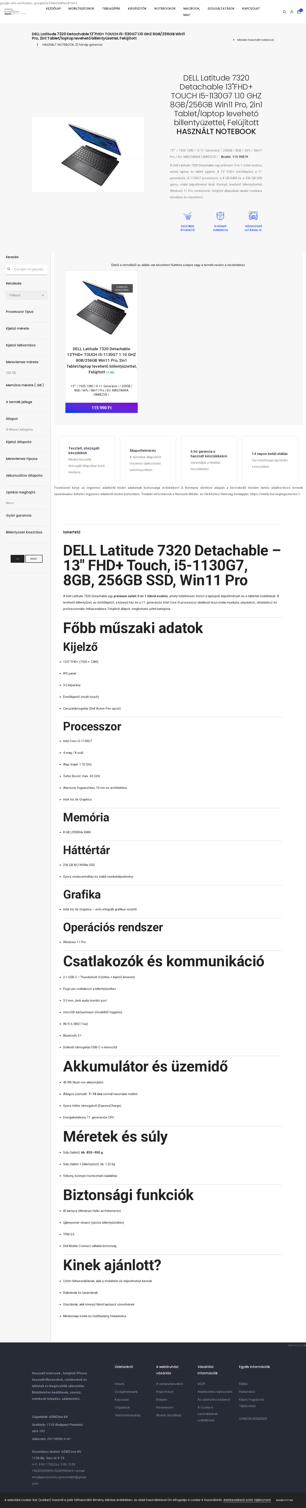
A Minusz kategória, (122, 288)
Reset (33, 558)
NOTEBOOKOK (165, 8)
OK (17, 558)
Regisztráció (165, 1392)
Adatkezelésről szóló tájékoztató (247, 1500)
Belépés (161, 1400)
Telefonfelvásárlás (128, 1415)
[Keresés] (9, 269)
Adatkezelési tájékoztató (215, 1392)
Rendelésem (164, 1407)
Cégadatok (122, 1407)
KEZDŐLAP (53, 8)
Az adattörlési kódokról (214, 1400)
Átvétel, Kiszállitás (168, 1415)
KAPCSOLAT (251, 8)
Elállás (243, 1384)
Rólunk (119, 1384)
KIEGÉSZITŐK (137, 8)
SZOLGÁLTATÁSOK (221, 8)
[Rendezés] (26, 295)
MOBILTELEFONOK (81, 8)
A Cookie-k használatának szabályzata (208, 1414)
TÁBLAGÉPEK (111, 8)
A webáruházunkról (169, 1384)
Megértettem (284, 1500)
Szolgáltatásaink (126, 1392)
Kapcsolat (122, 1400)
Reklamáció (247, 1392)
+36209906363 (62, 1471)
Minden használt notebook (253, 40)
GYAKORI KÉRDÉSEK (253, 1419)
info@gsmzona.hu (45, 1477)
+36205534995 (42, 1471)
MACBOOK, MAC (191, 11)
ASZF (201, 1384)
